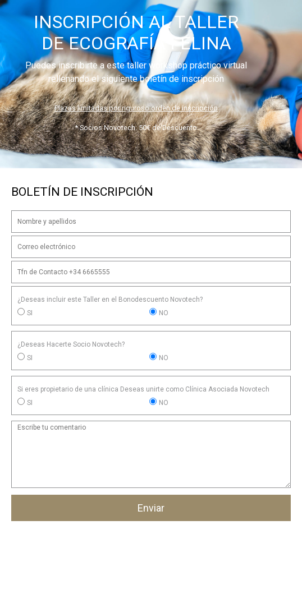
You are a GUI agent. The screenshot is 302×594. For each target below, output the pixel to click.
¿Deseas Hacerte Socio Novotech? (71, 344)
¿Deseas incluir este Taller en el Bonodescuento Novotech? (110, 299)
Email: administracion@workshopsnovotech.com (151, 577)
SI (30, 313)
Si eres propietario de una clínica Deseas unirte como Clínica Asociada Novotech (143, 389)
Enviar (151, 508)
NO (163, 313)
